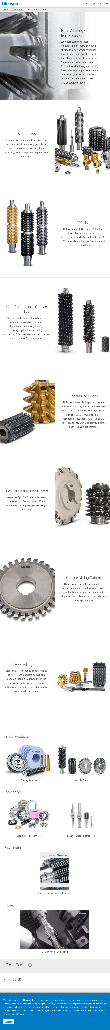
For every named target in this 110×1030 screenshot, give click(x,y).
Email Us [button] (12, 980)
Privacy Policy (65, 1010)
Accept (8, 1022)
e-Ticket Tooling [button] (17, 965)
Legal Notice (49, 1010)
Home (5, 9)
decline (83, 1010)
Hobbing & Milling (17, 9)
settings (18, 1014)
